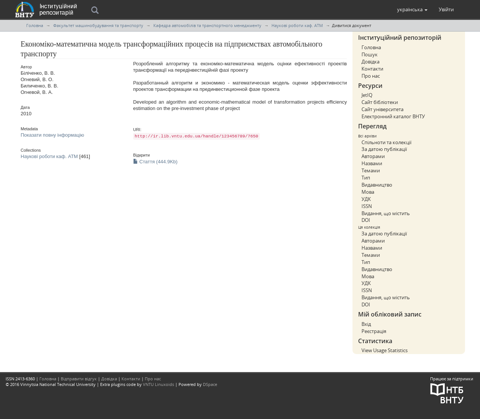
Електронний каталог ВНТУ (393, 116)
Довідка (371, 61)
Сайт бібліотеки (380, 102)
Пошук (370, 54)
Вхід (366, 324)
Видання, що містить (386, 213)
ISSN (367, 206)
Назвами (372, 163)
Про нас (371, 75)
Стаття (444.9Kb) (155, 161)
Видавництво (377, 184)
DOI (366, 220)
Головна (34, 25)
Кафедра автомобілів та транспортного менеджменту (207, 25)
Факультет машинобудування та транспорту (98, 25)
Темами (371, 170)
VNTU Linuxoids (158, 384)
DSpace (210, 384)
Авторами (373, 156)
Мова (368, 191)
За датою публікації (384, 149)
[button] (412, 9)
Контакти (372, 68)
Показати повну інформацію (52, 135)
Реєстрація (374, 331)
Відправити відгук (79, 378)
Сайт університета (383, 109)
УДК (366, 199)
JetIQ (367, 95)
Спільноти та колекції (386, 142)
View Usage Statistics (385, 350)
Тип (366, 177)
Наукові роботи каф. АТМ (297, 25)
